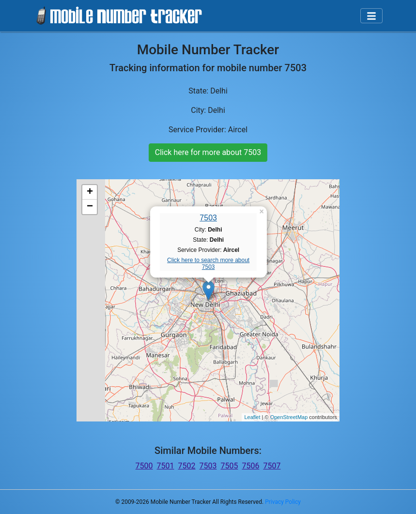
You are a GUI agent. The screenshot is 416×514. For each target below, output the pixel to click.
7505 (229, 465)
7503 (208, 218)
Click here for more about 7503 (208, 152)
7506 (250, 465)
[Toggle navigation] (371, 16)
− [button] (90, 207)
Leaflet (252, 417)
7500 (144, 465)
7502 (187, 465)
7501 (165, 465)
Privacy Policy (283, 501)
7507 (271, 465)
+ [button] (90, 192)
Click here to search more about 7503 (208, 263)
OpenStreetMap (289, 417)
